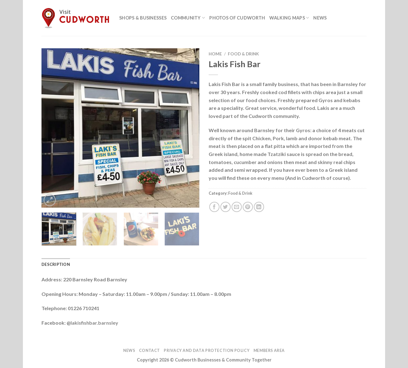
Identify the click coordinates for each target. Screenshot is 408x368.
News (320, 17)
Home (215, 53)
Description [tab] (55, 264)
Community (188, 18)
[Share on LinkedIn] (259, 207)
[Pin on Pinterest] (248, 207)
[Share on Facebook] (214, 207)
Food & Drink (243, 53)
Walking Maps (289, 18)
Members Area (269, 350)
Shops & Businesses (143, 17)
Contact (149, 350)
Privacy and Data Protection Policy (207, 350)
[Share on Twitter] (225, 207)
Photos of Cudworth (237, 17)
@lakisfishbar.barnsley (92, 323)
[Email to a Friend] (237, 207)
